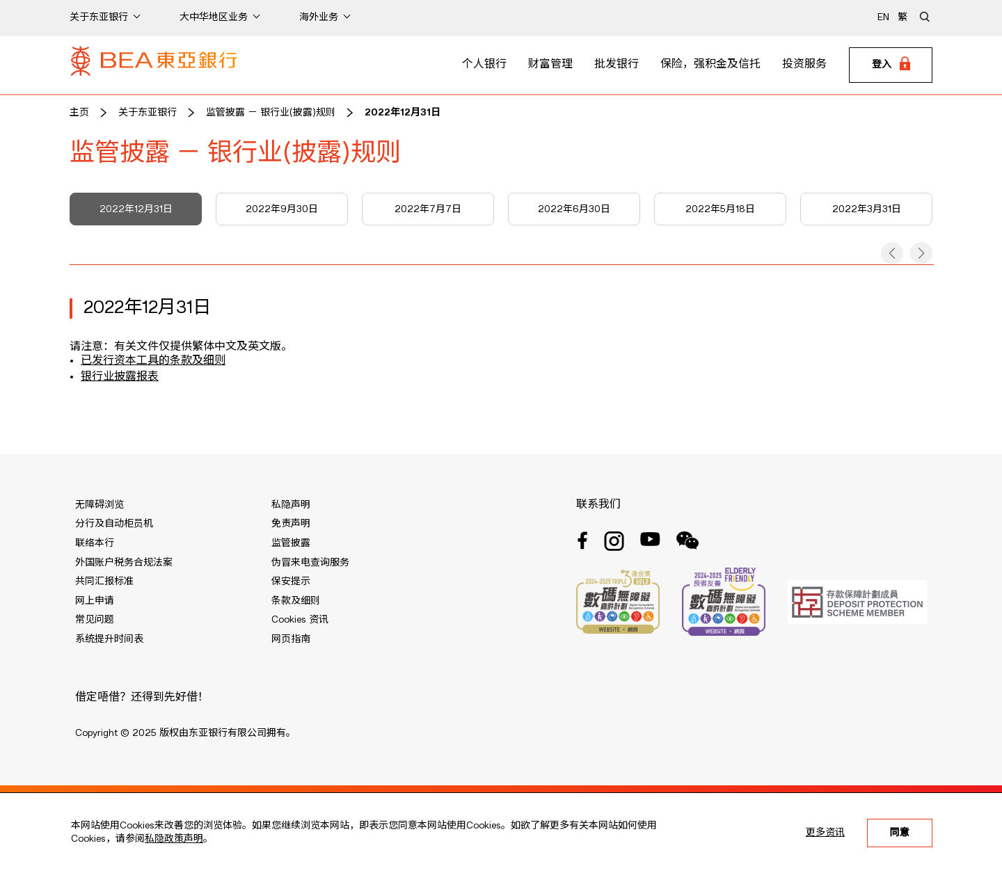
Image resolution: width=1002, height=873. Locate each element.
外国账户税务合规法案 (124, 563)
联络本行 (94, 543)
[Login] (890, 65)
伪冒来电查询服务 (310, 563)
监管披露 (290, 543)
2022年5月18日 (720, 209)
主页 (79, 113)
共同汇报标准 (104, 581)
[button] (892, 253)
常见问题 (94, 620)
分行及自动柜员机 (114, 524)
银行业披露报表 (120, 377)
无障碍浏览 (99, 505)
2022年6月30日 (574, 209)
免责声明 (290, 524)
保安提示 (290, 581)
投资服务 (804, 64)
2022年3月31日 (866, 209)
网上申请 (94, 601)
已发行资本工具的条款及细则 (153, 361)
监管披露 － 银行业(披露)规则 (270, 113)
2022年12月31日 (402, 113)
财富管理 (550, 64)
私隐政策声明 (174, 839)
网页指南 (290, 639)
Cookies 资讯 (299, 620)
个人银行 (484, 64)
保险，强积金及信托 (710, 64)
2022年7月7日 (428, 209)
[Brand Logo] (154, 65)
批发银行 (616, 64)
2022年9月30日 (282, 209)
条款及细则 (295, 601)
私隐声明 (290, 505)
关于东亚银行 (147, 113)
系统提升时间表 (109, 639)
